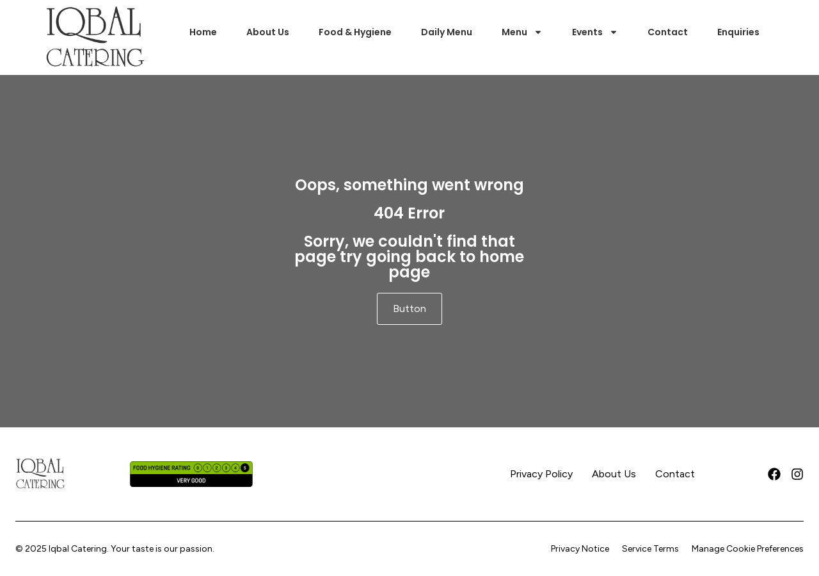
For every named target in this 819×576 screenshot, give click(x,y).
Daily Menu (446, 32)
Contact (668, 32)
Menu (522, 32)
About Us (267, 32)
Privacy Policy (541, 474)
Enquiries (738, 32)
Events (595, 32)
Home (203, 32)
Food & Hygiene (355, 32)
